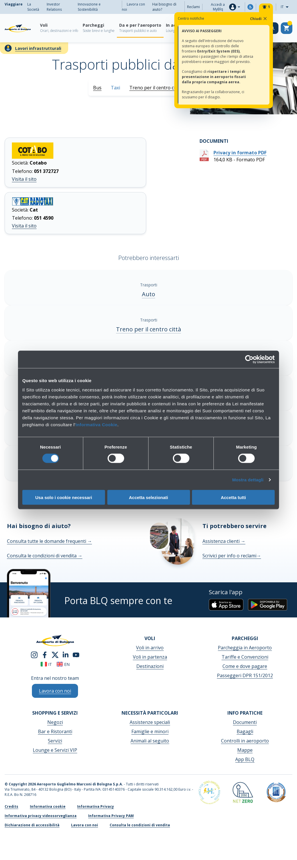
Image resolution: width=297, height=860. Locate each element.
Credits (11, 806)
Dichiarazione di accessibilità (32, 825)
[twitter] (55, 654)
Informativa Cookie (96, 424)
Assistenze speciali (150, 722)
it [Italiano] (46, 664)
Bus (97, 87)
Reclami (193, 6)
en (63, 664)
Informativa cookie (48, 806)
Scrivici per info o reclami (231, 555)
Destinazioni (150, 666)
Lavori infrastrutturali (38, 48)
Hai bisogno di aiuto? (164, 7)
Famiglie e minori (150, 731)
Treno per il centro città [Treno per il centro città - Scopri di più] (148, 329)
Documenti (245, 722)
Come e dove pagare (244, 666)
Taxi (115, 87)
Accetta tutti (233, 497)
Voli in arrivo (150, 647)
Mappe (245, 750)
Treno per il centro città (155, 87)
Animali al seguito (150, 741)
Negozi (55, 722)
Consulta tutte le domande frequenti (49, 541)
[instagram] (34, 654)
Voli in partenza (150, 657)
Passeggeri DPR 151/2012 (245, 675)
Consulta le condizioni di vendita (44, 555)
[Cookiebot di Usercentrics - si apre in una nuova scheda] (249, 359)
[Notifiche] (266, 6)
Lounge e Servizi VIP (55, 750)
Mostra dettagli (247, 479)
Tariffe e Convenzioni (245, 657)
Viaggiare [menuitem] (14, 4)
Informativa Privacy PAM (111, 815)
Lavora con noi (133, 7)
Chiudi (259, 18)
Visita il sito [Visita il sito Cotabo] (24, 179)
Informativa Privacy (95, 806)
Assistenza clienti (223, 541)
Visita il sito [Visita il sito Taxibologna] (24, 226)
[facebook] (44, 654)
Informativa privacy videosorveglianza (41, 815)
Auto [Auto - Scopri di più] (148, 294)
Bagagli (245, 731)
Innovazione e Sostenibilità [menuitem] (89, 7)
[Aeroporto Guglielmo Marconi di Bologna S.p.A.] (18, 28)
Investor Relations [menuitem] (54, 7)
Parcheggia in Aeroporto (245, 647)
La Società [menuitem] (33, 7)
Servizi (55, 741)
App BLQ (244, 759)
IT (286, 7)
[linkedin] (65, 654)
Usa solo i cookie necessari (63, 497)
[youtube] (76, 654)
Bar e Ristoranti (55, 731)
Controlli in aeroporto (245, 741)
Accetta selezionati (148, 497)
